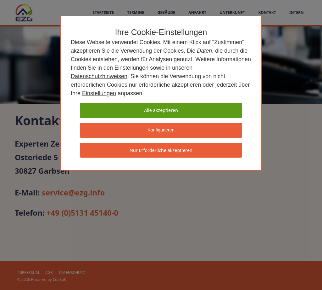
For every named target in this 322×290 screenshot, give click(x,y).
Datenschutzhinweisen (99, 76)
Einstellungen (99, 93)
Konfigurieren (161, 129)
